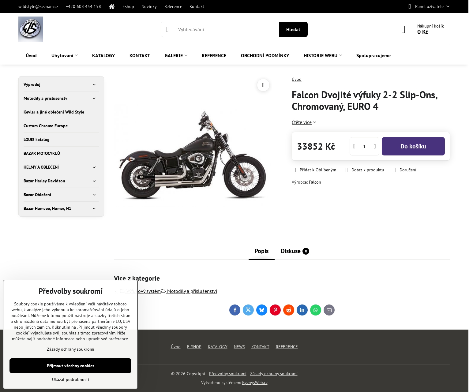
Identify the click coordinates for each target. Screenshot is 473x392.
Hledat (293, 29)
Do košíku (413, 146)
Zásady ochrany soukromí (274, 373)
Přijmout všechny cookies (70, 365)
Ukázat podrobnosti (70, 379)
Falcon (315, 182)
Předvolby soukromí (227, 373)
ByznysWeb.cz (255, 382)
